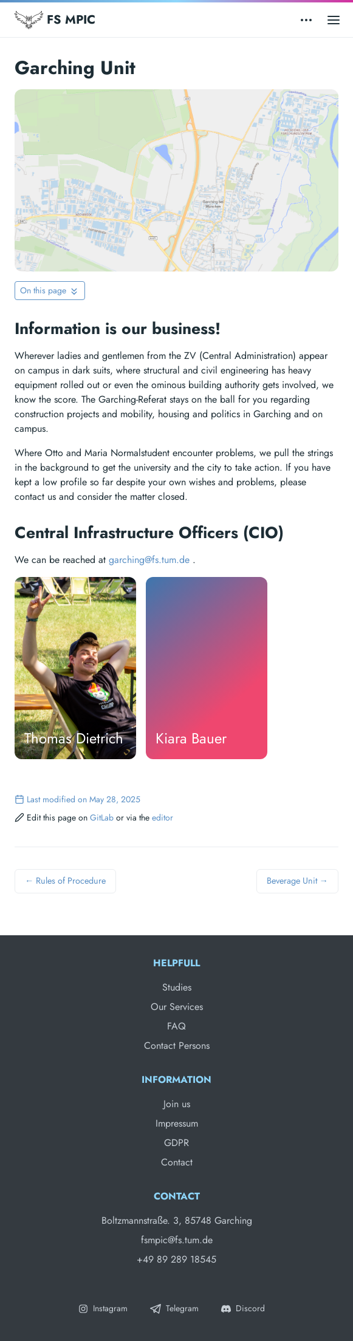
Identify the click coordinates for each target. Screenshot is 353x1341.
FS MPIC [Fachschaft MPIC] (55, 20)
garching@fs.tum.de (149, 560)
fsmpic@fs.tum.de (177, 1240)
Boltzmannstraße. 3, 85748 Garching (176, 1220)
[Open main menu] (333, 20)
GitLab (102, 817)
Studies (176, 987)
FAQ (176, 1026)
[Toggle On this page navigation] (50, 290)
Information (176, 1080)
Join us (176, 1104)
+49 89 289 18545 (176, 1259)
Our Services (177, 1007)
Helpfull (176, 963)
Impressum (177, 1123)
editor (162, 817)
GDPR (176, 1143)
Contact (177, 1162)
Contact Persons (177, 1046)
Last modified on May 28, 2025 (77, 799)
